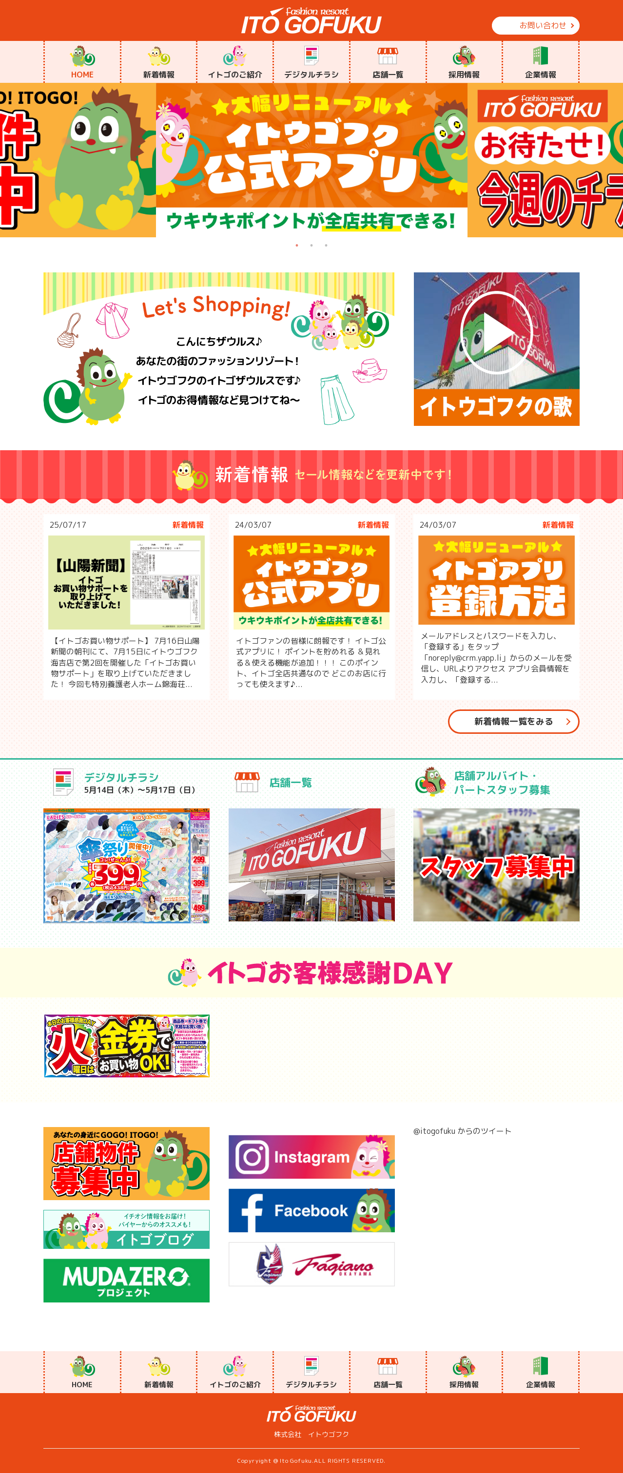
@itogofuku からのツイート (462, 1131)
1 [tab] (297, 245)
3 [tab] (326, 245)
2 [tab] (311, 245)
